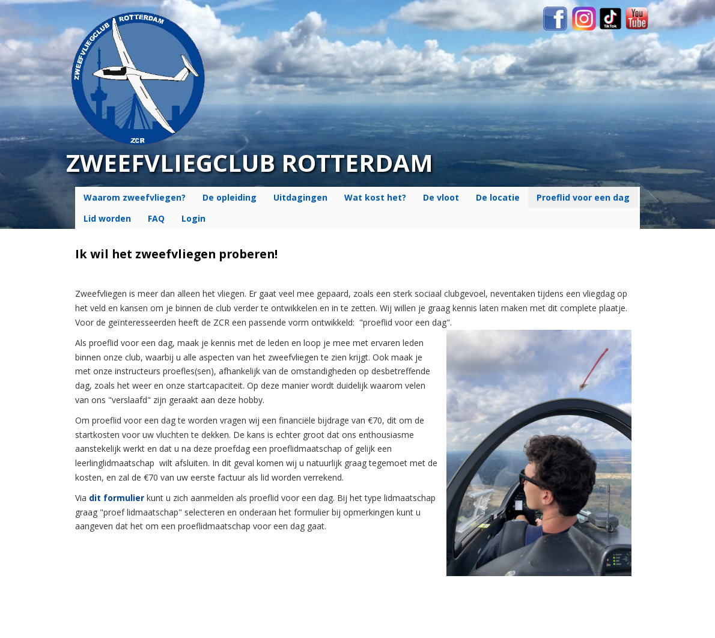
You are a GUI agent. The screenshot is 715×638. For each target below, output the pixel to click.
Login (193, 218)
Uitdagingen (300, 197)
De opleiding (229, 197)
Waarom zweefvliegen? (135, 197)
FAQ (156, 218)
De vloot (441, 197)
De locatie (498, 197)
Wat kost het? (375, 197)
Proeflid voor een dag (583, 197)
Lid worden (107, 218)
